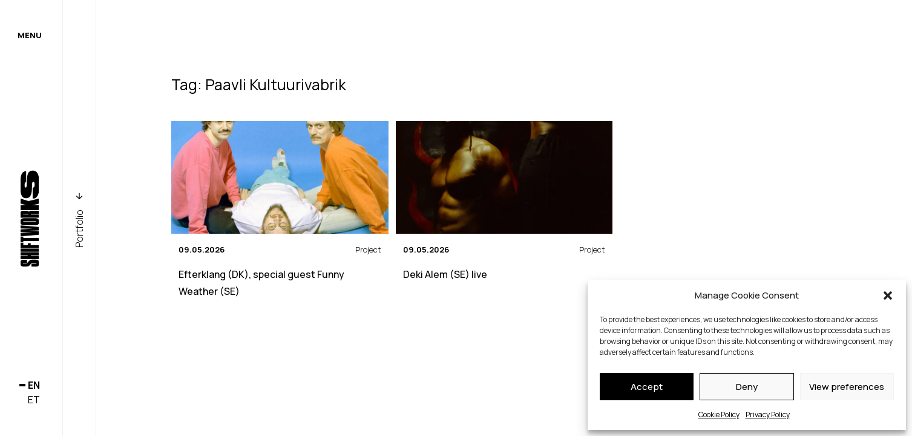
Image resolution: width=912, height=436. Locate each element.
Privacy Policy (768, 414)
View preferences (846, 386)
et (34, 399)
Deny (747, 386)
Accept (647, 386)
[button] (888, 295)
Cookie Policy (719, 414)
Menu (30, 35)
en (34, 385)
